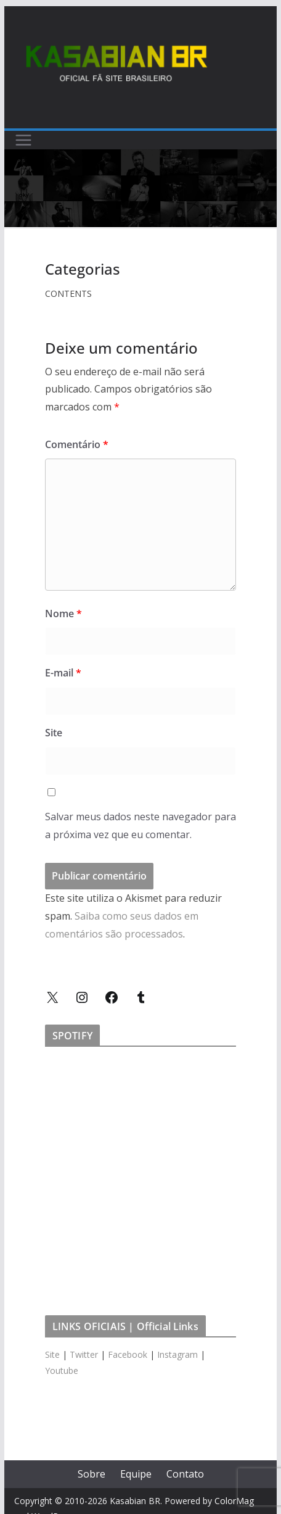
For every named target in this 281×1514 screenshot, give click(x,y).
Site (53, 732)
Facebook (127, 1354)
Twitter (84, 1354)
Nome (63, 613)
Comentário (76, 444)
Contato (185, 1474)
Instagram (177, 1354)
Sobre (91, 1474)
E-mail (63, 673)
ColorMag (234, 1501)
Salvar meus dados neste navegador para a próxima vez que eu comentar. (140, 825)
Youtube (61, 1370)
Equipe (136, 1474)
